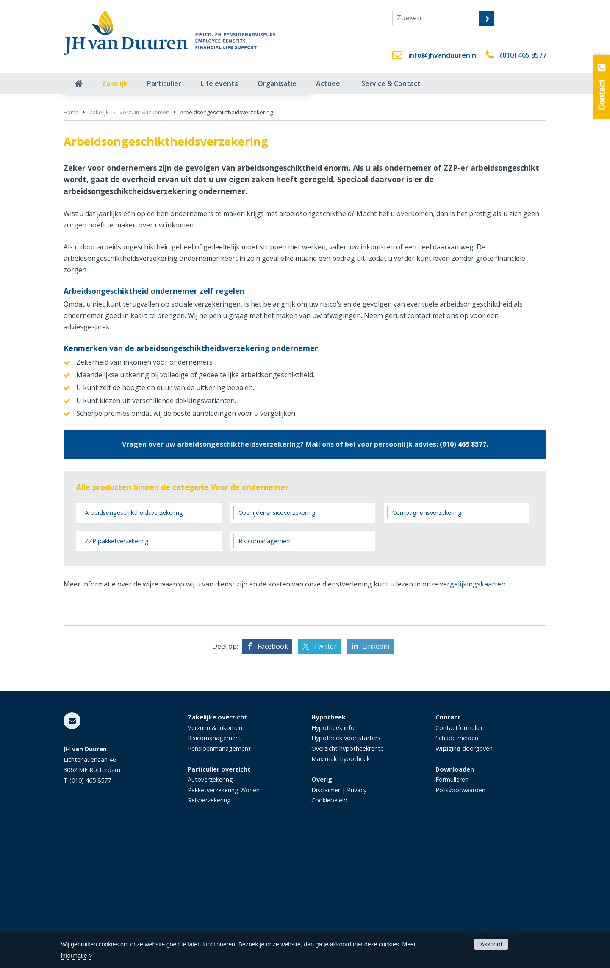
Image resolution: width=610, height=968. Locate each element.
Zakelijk (99, 241)
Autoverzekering (210, 908)
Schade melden (456, 867)
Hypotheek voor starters (345, 867)
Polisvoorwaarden (460, 918)
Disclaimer (325, 918)
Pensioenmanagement (219, 877)
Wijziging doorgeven (464, 877)
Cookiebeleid (329, 929)
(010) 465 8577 (523, 55)
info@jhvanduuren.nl (443, 55)
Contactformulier (459, 856)
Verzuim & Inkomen (144, 241)
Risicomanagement (265, 670)
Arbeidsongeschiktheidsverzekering (134, 641)
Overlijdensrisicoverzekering (277, 641)
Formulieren (452, 908)
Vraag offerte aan (103, 196)
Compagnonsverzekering (427, 641)
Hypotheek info (333, 856)
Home (71, 241)
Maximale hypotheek (340, 887)
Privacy (356, 918)
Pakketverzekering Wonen (224, 918)
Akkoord (491, 944)
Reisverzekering (209, 929)
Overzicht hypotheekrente (347, 877)
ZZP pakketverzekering (117, 670)
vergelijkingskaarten (472, 712)
